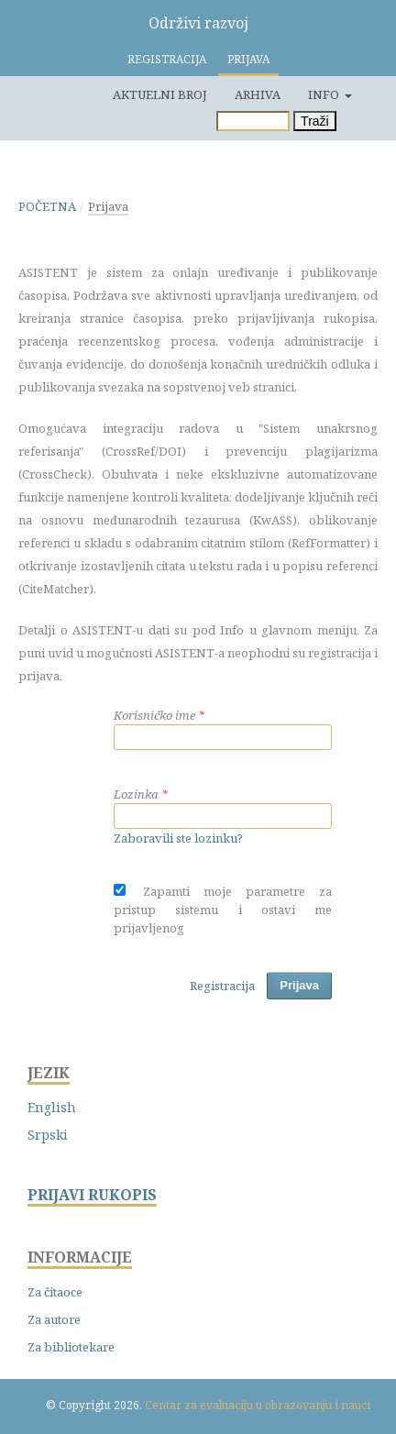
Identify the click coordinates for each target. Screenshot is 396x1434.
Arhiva (257, 94)
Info (325, 94)
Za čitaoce (55, 1292)
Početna (47, 206)
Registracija (166, 59)
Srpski (48, 1134)
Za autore (54, 1319)
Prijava (248, 59)
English (52, 1107)
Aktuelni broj (160, 94)
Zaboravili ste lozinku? (178, 838)
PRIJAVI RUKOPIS (92, 1195)
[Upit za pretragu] (253, 121)
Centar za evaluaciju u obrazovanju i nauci (257, 1405)
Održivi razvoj (198, 23)
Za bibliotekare (71, 1347)
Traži (315, 121)
